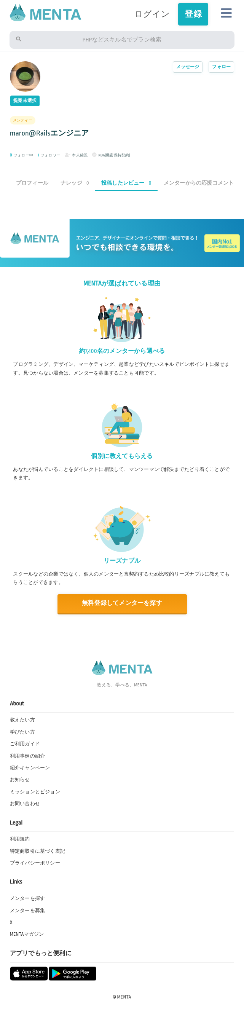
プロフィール (32, 183)
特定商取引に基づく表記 (37, 851)
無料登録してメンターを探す (122, 603)
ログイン (152, 14)
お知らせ (20, 779)
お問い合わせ (25, 803)
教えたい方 (22, 720)
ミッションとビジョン (35, 791)
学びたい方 (22, 732)
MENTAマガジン (27, 934)
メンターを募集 (27, 910)
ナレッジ (75, 183)
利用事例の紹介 (27, 756)
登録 (193, 14)
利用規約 (20, 839)
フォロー (221, 66)
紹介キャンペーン (30, 768)
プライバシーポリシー (35, 863)
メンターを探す (27, 898)
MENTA (124, 997)
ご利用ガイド (25, 744)
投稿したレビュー (126, 183)
